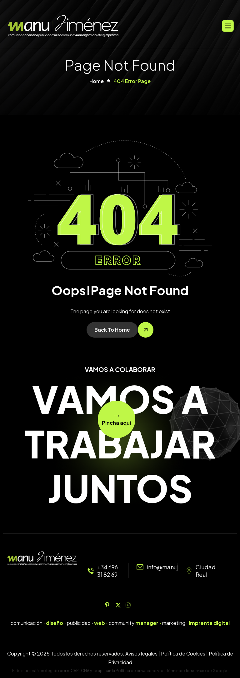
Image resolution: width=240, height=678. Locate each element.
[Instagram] (130, 604)
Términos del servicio (186, 670)
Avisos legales (141, 653)
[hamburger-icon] (228, 26)
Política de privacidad (136, 670)
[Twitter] (120, 604)
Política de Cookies (183, 653)
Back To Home (112, 329)
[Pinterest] (109, 604)
